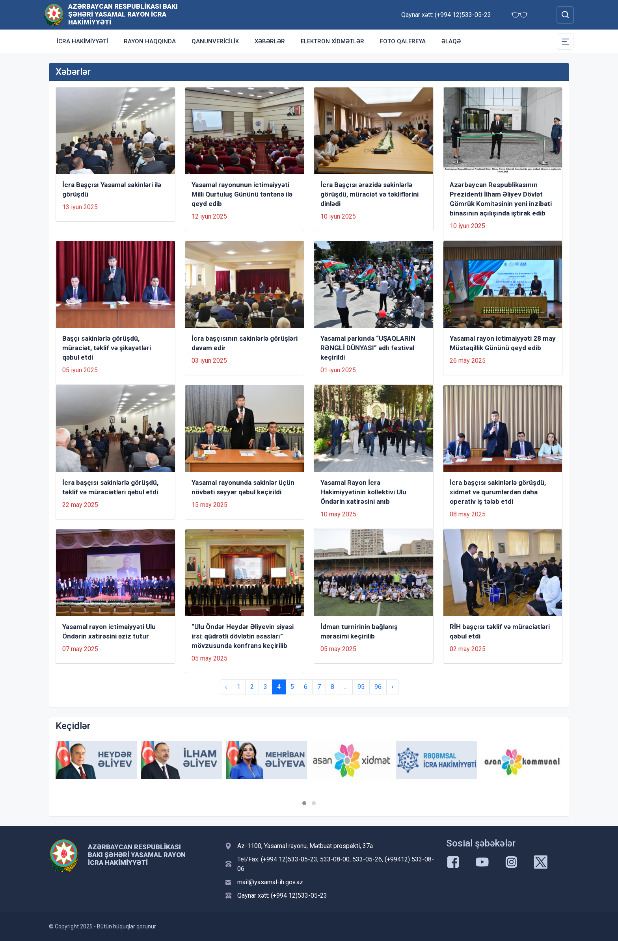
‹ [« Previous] (226, 686)
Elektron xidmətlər (332, 41)
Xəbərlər (270, 41)
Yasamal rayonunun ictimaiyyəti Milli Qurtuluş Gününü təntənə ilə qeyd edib (242, 194)
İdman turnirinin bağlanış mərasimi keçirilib (359, 631)
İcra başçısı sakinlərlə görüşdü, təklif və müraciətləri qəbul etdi (110, 487)
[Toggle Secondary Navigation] (565, 41)
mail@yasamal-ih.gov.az (270, 882)
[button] (304, 803)
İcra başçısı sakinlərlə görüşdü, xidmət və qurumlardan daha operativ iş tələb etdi (498, 492)
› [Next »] (392, 686)
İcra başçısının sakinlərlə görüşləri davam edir (245, 343)
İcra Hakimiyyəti (82, 41)
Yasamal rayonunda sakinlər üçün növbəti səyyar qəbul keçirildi (243, 487)
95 (361, 686)
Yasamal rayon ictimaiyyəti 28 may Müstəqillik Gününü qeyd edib (503, 343)
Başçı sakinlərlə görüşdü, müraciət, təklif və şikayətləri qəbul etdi (106, 347)
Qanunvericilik (215, 41)
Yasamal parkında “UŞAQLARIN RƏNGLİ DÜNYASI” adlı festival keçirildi (367, 347)
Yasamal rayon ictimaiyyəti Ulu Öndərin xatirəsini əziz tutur (109, 631)
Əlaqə (451, 41)
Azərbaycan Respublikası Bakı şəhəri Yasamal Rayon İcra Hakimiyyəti (123, 14)
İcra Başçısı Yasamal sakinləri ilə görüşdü (111, 189)
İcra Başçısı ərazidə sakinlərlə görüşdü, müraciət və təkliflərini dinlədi (369, 194)
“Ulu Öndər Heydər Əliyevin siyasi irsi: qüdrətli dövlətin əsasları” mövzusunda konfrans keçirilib (243, 636)
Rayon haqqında (150, 41)
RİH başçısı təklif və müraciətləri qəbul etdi (500, 631)
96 (378, 686)
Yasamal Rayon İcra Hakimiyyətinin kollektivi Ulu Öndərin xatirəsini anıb (363, 492)
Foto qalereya (403, 41)
